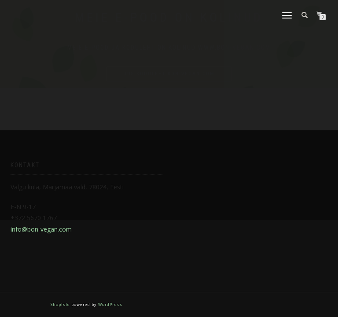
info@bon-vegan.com (41, 229)
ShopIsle (61, 304)
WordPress (109, 304)
